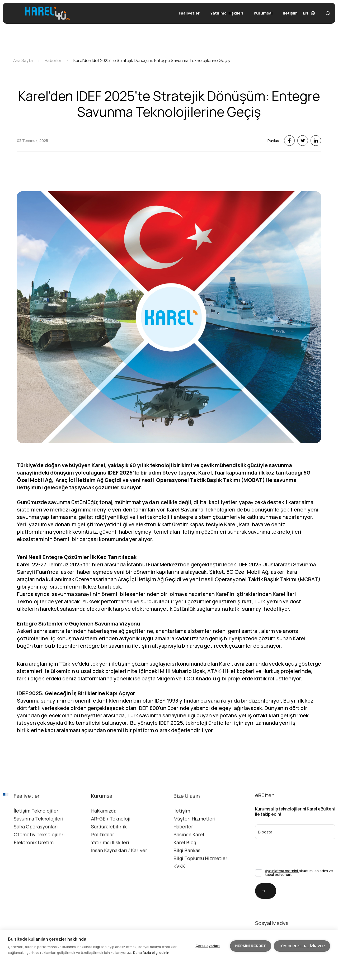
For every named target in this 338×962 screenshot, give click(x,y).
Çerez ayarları (208, 946)
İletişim (290, 13)
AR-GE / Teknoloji (110, 832)
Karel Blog (184, 856)
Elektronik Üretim (34, 856)
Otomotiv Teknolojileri (39, 848)
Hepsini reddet (250, 946)
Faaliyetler (189, 13)
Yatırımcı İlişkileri (226, 13)
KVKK (179, 879)
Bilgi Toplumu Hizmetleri (201, 872)
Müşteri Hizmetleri (194, 832)
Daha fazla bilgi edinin (151, 952)
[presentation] (283, 862)
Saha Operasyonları (36, 840)
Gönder (260, 904)
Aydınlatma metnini (282, 884)
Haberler (183, 840)
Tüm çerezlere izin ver (302, 946)
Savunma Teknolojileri (38, 832)
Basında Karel (188, 848)
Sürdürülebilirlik (108, 840)
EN (309, 13)
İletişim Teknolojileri (37, 824)
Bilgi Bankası (187, 864)
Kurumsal (263, 13)
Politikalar (102, 848)
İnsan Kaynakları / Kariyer (119, 864)
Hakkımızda (103, 824)
